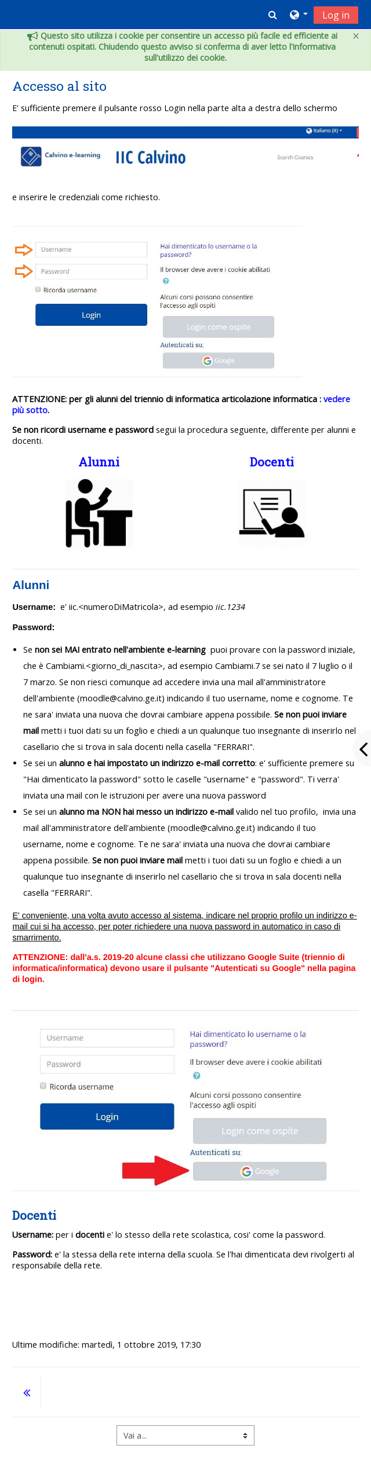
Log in (336, 15)
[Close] (355, 36)
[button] (272, 14)
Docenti (272, 462)
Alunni (98, 462)
